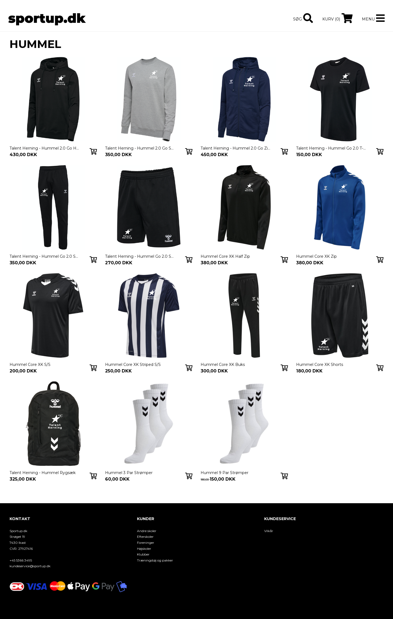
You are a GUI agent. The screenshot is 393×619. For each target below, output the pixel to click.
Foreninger (145, 543)
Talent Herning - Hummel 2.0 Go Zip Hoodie (235, 148)
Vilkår (268, 531)
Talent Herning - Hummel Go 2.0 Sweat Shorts (140, 256)
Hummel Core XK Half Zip (225, 256)
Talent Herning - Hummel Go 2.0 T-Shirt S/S (331, 148)
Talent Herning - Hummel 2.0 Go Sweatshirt (140, 148)
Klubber (143, 554)
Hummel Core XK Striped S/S (133, 364)
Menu (368, 19)
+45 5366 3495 (21, 560)
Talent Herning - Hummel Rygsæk (43, 472)
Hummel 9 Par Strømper (224, 472)
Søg (297, 19)
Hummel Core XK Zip (316, 256)
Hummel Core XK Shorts (319, 364)
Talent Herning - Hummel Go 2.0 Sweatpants (44, 256)
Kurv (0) (331, 19)
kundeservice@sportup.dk (30, 566)
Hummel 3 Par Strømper (129, 472)
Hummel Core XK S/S (30, 364)
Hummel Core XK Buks (223, 364)
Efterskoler (145, 537)
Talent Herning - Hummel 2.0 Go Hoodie (44, 148)
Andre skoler (146, 531)
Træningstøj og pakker (155, 560)
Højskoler (144, 549)
